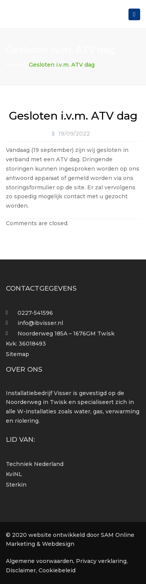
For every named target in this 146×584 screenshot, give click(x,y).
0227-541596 (35, 312)
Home (14, 64)
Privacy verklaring (101, 561)
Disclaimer (21, 570)
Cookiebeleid (57, 570)
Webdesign (58, 543)
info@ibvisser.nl (40, 322)
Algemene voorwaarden (39, 561)
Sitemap (17, 354)
